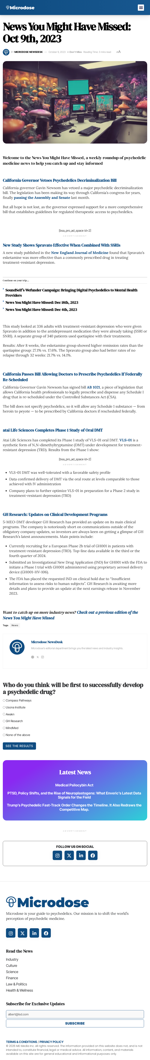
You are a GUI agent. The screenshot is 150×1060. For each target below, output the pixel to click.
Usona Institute (16, 707)
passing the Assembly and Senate (42, 197)
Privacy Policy (52, 1043)
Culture (11, 966)
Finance (12, 978)
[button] (141, 7)
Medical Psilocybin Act (74, 785)
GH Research (14, 721)
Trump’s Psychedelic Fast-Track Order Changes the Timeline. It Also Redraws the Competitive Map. (74, 807)
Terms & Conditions (21, 1043)
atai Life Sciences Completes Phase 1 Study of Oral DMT (53, 430)
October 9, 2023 (57, 51)
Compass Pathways (19, 700)
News (15, 625)
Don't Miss (76, 51)
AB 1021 (93, 387)
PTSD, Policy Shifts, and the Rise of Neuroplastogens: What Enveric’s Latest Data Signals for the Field (74, 795)
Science (12, 972)
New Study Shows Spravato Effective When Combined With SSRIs (61, 245)
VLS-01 (125, 440)
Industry (12, 959)
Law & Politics (17, 985)
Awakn (10, 714)
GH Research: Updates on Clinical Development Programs (55, 514)
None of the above (18, 735)
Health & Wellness (19, 991)
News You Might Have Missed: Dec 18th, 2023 (41, 302)
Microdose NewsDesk (28, 51)
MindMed (12, 728)
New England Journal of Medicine (79, 252)
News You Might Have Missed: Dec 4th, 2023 (41, 309)
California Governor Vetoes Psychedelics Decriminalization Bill (59, 180)
